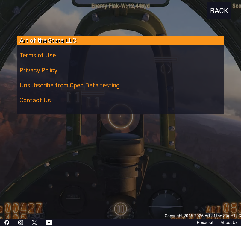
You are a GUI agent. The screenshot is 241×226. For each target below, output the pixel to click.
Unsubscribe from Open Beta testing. (70, 85)
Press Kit (205, 222)
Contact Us (35, 100)
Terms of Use (37, 55)
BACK (219, 11)
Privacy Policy (38, 70)
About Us (228, 222)
